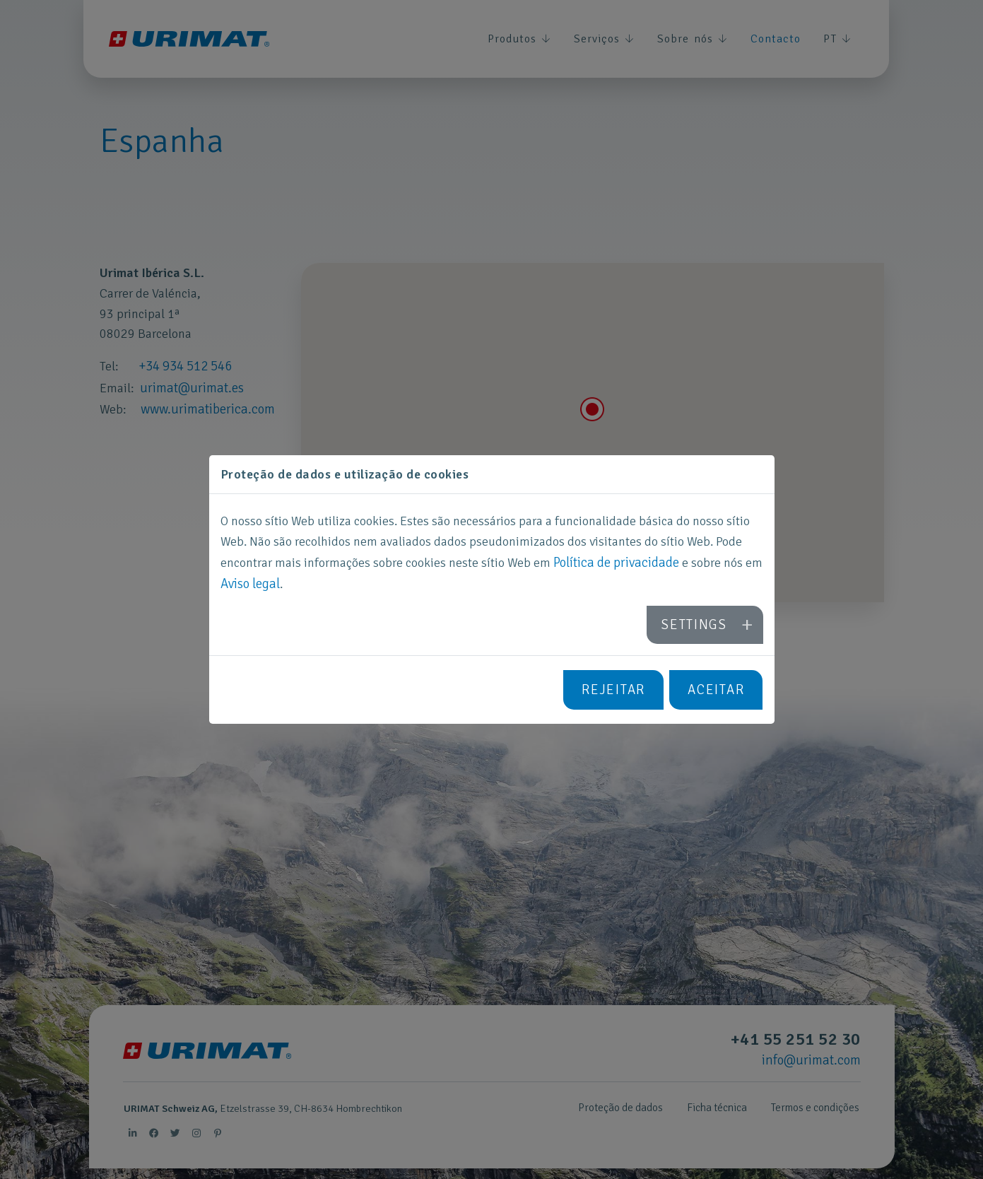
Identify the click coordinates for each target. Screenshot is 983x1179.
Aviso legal (249, 585)
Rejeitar (617, 688)
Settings (697, 625)
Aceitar (717, 688)
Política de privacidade (614, 565)
